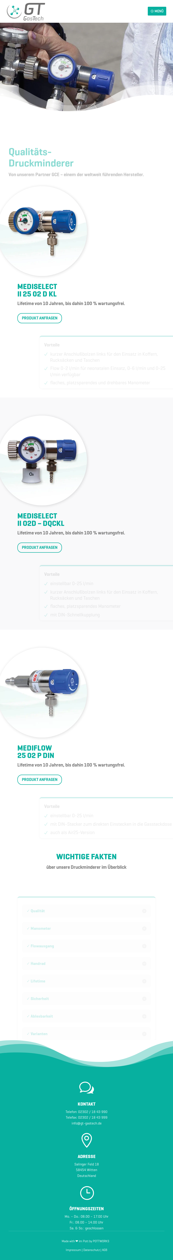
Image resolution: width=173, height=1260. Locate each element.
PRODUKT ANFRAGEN (39, 318)
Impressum (73, 1250)
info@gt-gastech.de (87, 1123)
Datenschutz (91, 1250)
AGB (104, 1250)
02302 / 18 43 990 (92, 1112)
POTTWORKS (101, 1241)
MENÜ (157, 11)
